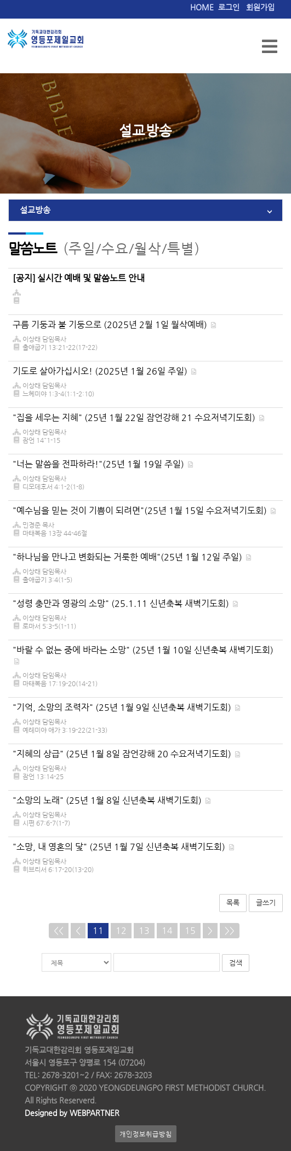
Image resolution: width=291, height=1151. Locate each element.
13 (144, 930)
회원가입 (260, 7)
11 (98, 930)
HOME (202, 7)
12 (121, 930)
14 (167, 930)
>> (230, 930)
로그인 (228, 7)
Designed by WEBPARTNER (72, 1113)
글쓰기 (266, 902)
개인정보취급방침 (145, 1134)
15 (190, 930)
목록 (232, 902)
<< (59, 930)
